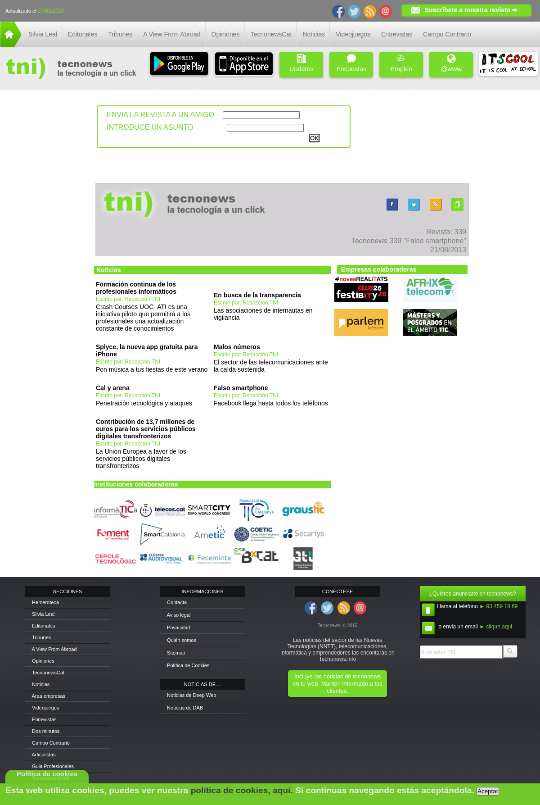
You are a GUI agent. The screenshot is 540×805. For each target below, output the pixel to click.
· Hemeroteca (44, 602)
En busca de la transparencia (257, 295)
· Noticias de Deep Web (190, 695)
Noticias (313, 34)
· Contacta (175, 602)
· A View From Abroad (53, 649)
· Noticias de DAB (183, 707)
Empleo (401, 63)
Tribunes (120, 34)
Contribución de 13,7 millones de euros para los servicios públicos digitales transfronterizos (146, 429)
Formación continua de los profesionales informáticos (136, 288)
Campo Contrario (447, 34)
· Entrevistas (43, 719)
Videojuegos (353, 34)
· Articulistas (42, 754)
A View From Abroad (171, 34)
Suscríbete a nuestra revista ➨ (471, 10)
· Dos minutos (44, 731)
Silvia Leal (42, 34)
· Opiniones (41, 661)
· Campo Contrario (49, 743)
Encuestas (351, 63)
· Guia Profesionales (51, 766)
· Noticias (39, 684)
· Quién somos (180, 640)
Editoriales (82, 34)
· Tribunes (40, 637)
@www (451, 63)
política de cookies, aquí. (242, 790)
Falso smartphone (241, 387)
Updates (301, 63)
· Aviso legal (177, 615)
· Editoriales (42, 625)
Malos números (237, 346)
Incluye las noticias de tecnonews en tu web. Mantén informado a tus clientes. (337, 683)
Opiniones (226, 34)
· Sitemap (174, 652)
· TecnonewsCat (46, 672)
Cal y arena (113, 387)
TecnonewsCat (271, 34)
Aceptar (487, 791)
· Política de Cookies (186, 665)
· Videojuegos (44, 707)
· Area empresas (47, 696)
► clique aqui (495, 626)
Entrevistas (396, 34)
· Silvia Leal (41, 614)
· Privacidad (177, 627)
